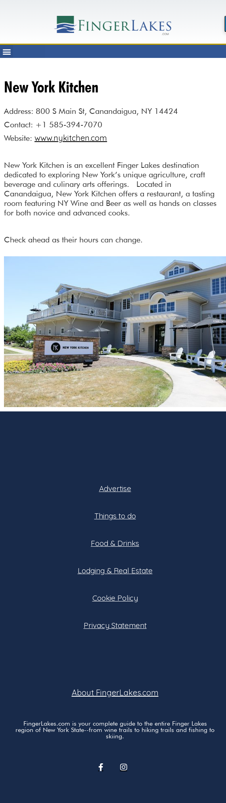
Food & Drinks (115, 543)
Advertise (115, 488)
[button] (6, 51)
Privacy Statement (115, 625)
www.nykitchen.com (70, 138)
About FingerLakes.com (115, 692)
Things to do (115, 516)
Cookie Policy (115, 598)
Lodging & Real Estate (115, 570)
